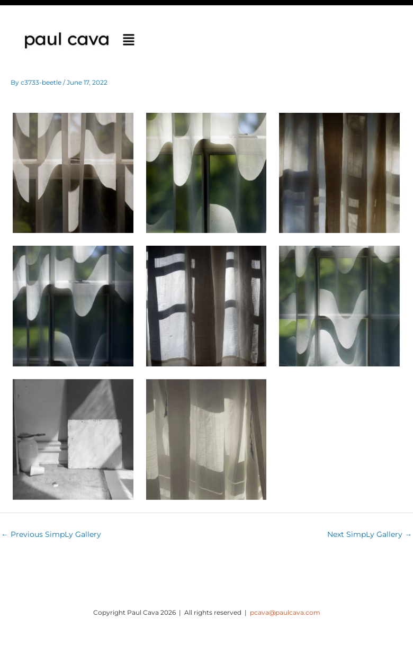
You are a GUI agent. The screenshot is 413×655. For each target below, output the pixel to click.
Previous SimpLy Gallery (51, 534)
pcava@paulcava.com (285, 612)
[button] (129, 41)
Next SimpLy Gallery (369, 534)
